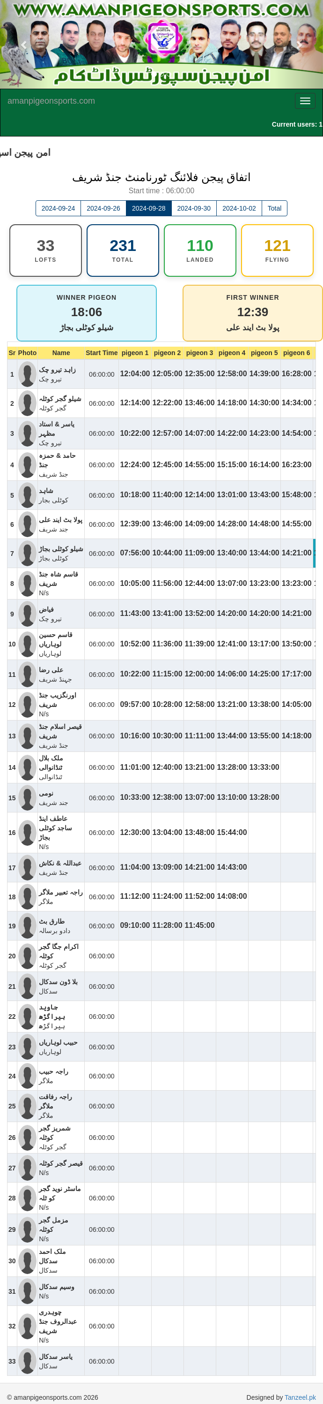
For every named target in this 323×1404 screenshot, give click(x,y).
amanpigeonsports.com (51, 101)
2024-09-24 (58, 208)
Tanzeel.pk (300, 1397)
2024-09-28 (149, 208)
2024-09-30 (194, 208)
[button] (24, 44)
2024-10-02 (239, 208)
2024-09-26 (103, 208)
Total (275, 208)
